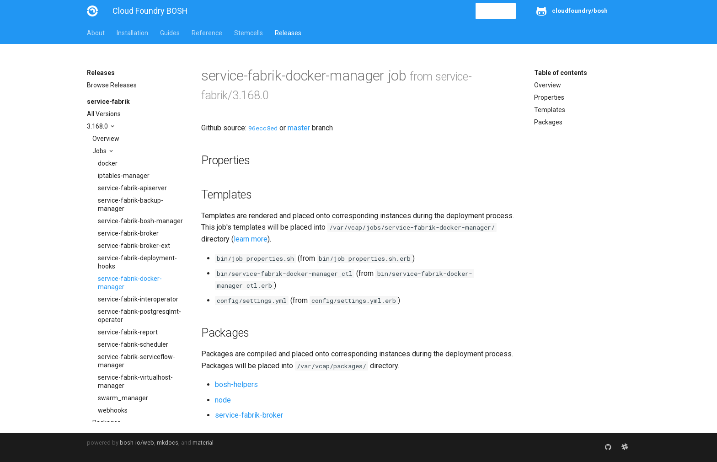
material (203, 442)
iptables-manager (124, 175)
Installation (132, 33)
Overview (105, 138)
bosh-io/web (137, 442)
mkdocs (167, 442)
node (223, 400)
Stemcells (248, 33)
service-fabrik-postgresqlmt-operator (139, 315)
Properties (549, 97)
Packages (548, 122)
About (96, 33)
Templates (549, 109)
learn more (251, 239)
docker (108, 163)
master (299, 128)
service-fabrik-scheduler (133, 344)
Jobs (100, 151)
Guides (170, 33)
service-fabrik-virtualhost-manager (135, 381)
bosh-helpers (236, 384)
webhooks (113, 410)
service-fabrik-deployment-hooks (137, 262)
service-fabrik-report (128, 332)
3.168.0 (98, 126)
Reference (207, 33)
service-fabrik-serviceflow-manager (136, 361)
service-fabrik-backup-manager (130, 204)
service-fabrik (108, 101)
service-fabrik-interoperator (138, 299)
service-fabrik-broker (128, 233)
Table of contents (560, 72)
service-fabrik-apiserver (132, 188)
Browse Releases (112, 85)
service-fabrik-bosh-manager (140, 221)
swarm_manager (123, 398)
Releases (288, 33)
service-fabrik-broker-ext (134, 245)
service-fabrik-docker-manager (130, 282)
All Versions (104, 114)
